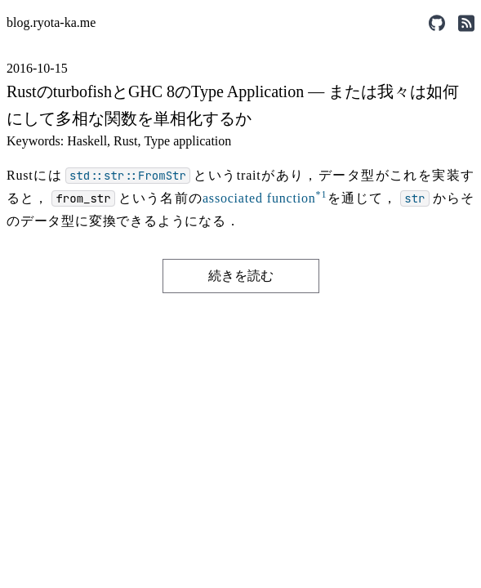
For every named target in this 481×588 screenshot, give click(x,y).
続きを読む (241, 276)
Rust (125, 141)
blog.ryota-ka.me (51, 22)
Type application (187, 141)
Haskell (87, 141)
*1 (321, 194)
